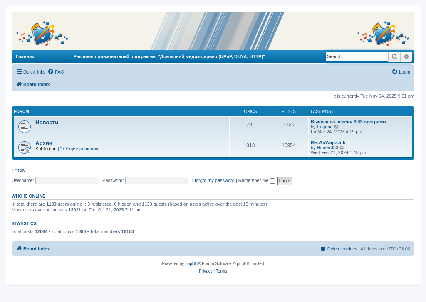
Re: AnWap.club (328, 142)
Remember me (256, 180)
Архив (43, 143)
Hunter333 (327, 147)
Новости (46, 122)
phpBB (191, 263)
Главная (25, 56)
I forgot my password (213, 180)
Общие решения (78, 148)
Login (18, 170)
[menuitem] (55, 72)
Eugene (325, 126)
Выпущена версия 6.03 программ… (351, 121)
